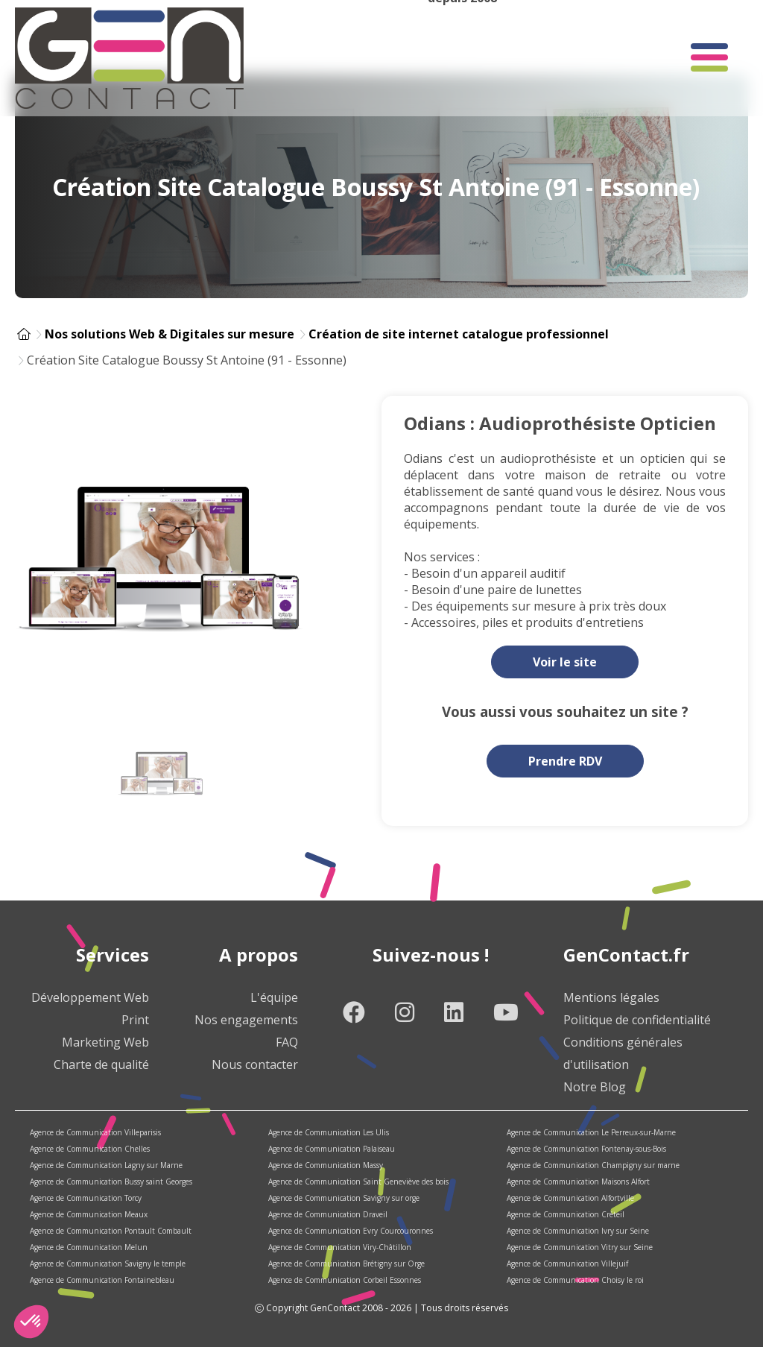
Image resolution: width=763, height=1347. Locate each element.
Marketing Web (105, 1042)
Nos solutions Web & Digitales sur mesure (169, 334)
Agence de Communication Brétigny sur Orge (346, 1263)
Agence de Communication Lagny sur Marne (106, 1165)
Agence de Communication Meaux (89, 1214)
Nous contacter (255, 1064)
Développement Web (90, 997)
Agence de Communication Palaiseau (331, 1148)
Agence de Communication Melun (89, 1247)
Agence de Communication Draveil (327, 1214)
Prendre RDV (565, 761)
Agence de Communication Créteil (565, 1214)
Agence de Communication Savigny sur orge (344, 1198)
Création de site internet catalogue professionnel (458, 334)
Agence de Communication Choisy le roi (575, 1280)
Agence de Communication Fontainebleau (102, 1280)
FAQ (287, 1042)
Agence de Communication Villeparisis (95, 1132)
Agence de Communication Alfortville (570, 1198)
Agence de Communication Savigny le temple (108, 1263)
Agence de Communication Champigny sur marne (593, 1165)
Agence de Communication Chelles (90, 1148)
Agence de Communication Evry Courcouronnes (350, 1230)
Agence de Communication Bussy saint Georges (111, 1181)
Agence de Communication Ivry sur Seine (578, 1230)
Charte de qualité (101, 1064)
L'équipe (274, 997)
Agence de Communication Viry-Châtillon (339, 1247)
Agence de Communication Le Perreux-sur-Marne (591, 1132)
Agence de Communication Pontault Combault (110, 1230)
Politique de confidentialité (637, 1020)
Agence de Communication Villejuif (567, 1263)
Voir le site (565, 662)
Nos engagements (246, 1020)
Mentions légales (611, 997)
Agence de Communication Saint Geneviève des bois (358, 1181)
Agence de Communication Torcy (86, 1198)
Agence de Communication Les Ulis (328, 1132)
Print (135, 1020)
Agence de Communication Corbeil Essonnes (344, 1280)
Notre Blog (594, 1087)
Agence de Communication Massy (325, 1165)
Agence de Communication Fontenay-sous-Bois (586, 1148)
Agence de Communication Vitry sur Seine (580, 1247)
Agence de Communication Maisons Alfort (578, 1181)
